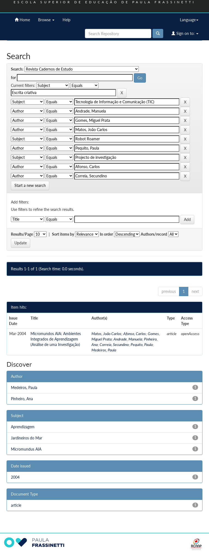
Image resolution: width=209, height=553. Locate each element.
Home (22, 19)
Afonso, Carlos (134, 333)
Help (66, 19)
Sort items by (63, 234)
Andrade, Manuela (127, 339)
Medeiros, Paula (103, 350)
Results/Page (22, 234)
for (13, 77)
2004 (15, 477)
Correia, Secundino (114, 344)
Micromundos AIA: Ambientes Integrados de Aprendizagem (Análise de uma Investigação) (55, 339)
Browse (46, 19)
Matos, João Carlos (106, 333)
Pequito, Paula (142, 344)
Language (189, 19)
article (16, 505)
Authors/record (154, 234)
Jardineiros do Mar (26, 438)
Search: (17, 69)
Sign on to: (184, 33)
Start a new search (30, 185)
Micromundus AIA (26, 449)
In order (106, 234)
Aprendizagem (23, 426)
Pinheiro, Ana (22, 398)
